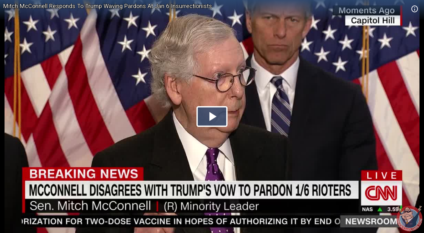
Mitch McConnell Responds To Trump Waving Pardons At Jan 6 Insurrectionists (107, 6)
